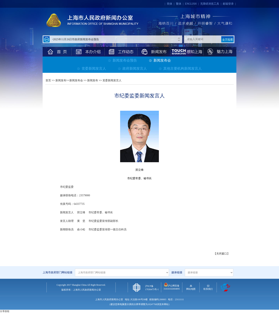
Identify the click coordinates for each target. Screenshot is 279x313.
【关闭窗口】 (222, 253)
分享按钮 (4, 311)
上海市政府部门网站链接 (57, 272)
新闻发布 (60, 80)
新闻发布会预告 (122, 60)
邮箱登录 (228, 3)
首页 (48, 80)
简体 (169, 3)
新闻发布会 (160, 60)
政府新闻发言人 (132, 68)
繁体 (178, 3)
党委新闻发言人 (91, 68)
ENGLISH (191, 3)
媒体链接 (176, 272)
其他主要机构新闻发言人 (180, 68)
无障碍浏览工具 (209, 3)
